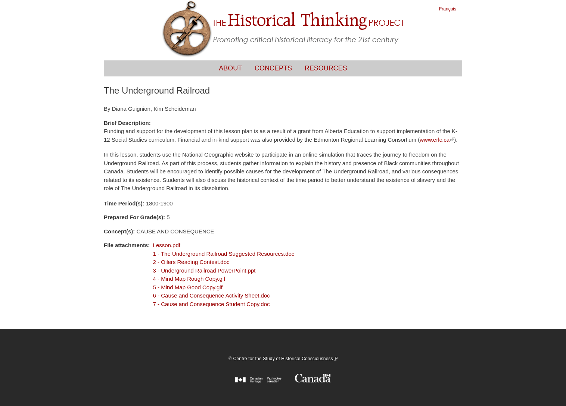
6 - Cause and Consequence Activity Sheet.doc (211, 295)
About (230, 68)
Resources (326, 68)
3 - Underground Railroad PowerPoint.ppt (204, 270)
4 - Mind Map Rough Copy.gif (189, 279)
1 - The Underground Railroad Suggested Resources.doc (224, 254)
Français (447, 9)
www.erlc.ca (437, 139)
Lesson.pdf (166, 245)
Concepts (273, 68)
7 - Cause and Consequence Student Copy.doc (211, 304)
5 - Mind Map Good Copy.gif (188, 287)
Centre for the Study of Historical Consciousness (285, 358)
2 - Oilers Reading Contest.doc (191, 262)
